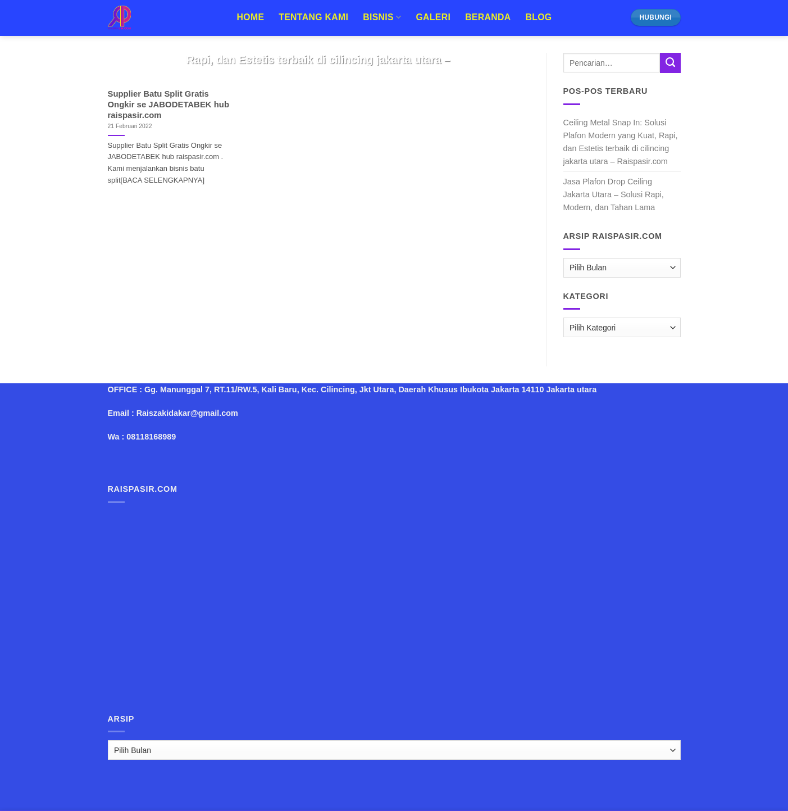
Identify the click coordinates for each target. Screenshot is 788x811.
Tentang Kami (313, 17)
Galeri (433, 17)
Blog (538, 17)
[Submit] (670, 63)
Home (251, 17)
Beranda (488, 17)
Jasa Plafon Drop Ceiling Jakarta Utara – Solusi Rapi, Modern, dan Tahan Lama (613, 194)
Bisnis (382, 17)
